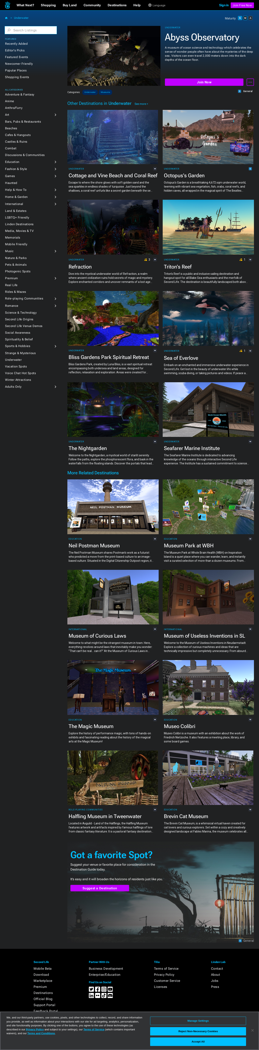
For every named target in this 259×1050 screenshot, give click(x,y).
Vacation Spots (16, 366)
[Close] (252, 1030)
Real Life (11, 285)
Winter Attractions (18, 380)
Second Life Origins (19, 319)
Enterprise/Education (105, 975)
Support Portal (44, 1005)
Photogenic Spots (17, 271)
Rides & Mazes (15, 292)
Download (41, 975)
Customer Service (167, 981)
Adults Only (13, 387)
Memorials (12, 237)
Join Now (204, 82)
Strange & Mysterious (20, 353)
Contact (217, 968)
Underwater (21, 17)
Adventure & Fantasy (19, 94)
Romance (11, 306)
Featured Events (16, 57)
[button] (25, 5)
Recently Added (16, 44)
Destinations (43, 993)
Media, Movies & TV (19, 231)
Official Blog (43, 999)
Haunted (11, 183)
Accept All (198, 1041)
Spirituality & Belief (19, 339)
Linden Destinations (19, 224)
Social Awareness (17, 332)
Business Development (106, 968)
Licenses (160, 987)
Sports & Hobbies (17, 346)
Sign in (224, 5)
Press (215, 987)
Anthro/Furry (13, 108)
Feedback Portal (46, 1011)
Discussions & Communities (25, 155)
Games (10, 176)
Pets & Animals (16, 264)
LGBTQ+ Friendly (17, 217)
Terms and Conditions (41, 1033)
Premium (11, 278)
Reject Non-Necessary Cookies (198, 1031)
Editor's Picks (14, 50)
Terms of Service (166, 968)
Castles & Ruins (16, 141)
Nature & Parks (16, 258)
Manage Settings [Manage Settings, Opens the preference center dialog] (198, 1020)
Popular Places (16, 70)
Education (12, 162)
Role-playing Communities (24, 298)
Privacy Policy (164, 975)
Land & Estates (15, 211)
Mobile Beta (43, 968)
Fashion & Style (16, 169)
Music (9, 251)
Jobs (215, 981)
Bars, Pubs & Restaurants (23, 121)
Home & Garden (16, 197)
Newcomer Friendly (19, 64)
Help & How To (16, 190)
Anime (9, 101)
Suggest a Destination (100, 888)
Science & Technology (21, 312)
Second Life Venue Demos (23, 326)
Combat (10, 148)
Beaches (11, 128)
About (215, 975)
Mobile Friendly (16, 244)
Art (7, 115)
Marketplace (43, 981)
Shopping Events (17, 77)
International (14, 204)
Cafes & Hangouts (18, 135)
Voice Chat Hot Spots (20, 373)
